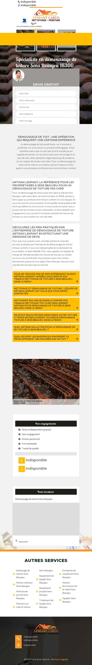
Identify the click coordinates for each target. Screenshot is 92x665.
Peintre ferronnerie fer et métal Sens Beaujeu (68, 587)
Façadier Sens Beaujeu (67, 600)
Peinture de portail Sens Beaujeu (20, 595)
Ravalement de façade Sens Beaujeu (45, 579)
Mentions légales (59, 659)
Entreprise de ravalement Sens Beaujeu (69, 574)
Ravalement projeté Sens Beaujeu (44, 591)
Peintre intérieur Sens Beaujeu (23, 584)
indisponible (27, 1)
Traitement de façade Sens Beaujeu (44, 604)
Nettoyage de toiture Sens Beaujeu (21, 574)
